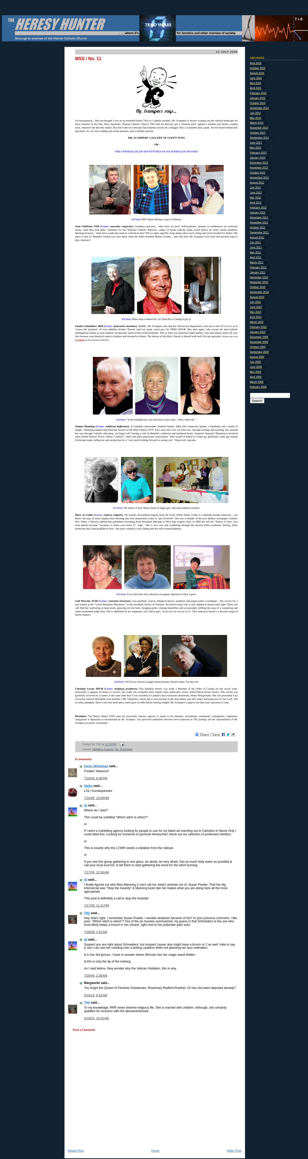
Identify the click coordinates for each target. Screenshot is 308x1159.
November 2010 (259, 282)
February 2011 (258, 267)
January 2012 (257, 212)
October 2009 (257, 347)
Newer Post (76, 1151)
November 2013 (259, 127)
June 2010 (256, 307)
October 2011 (257, 227)
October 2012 (257, 172)
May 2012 (255, 197)
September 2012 (259, 177)
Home (155, 1151)
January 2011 (257, 272)
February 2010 (258, 327)
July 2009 (255, 362)
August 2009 (257, 357)
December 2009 (259, 337)
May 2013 (255, 147)
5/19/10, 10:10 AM (96, 1018)
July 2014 (255, 113)
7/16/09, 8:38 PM (95, 778)
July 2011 (255, 242)
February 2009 (258, 387)
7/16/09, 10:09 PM (96, 798)
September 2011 (259, 232)
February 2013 (258, 152)
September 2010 (259, 292)
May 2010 (255, 312)
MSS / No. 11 (88, 58)
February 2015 (258, 93)
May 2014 (255, 118)
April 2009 (255, 377)
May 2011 (255, 252)
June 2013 (256, 142)
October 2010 (257, 287)
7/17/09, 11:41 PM (96, 905)
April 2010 (255, 317)
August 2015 (257, 73)
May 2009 (255, 372)
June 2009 (256, 367)
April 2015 (255, 88)
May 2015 (255, 83)
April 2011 (255, 257)
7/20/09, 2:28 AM (95, 975)
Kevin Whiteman (96, 766)
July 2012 (255, 187)
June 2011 (256, 247)
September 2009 (259, 352)
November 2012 (259, 167)
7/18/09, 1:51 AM (95, 932)
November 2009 (259, 342)
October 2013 (257, 132)
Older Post (234, 1151)
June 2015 (256, 78)
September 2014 (259, 108)
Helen (88, 786)
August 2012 (257, 182)
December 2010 (259, 277)
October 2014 (257, 103)
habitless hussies (103, 749)
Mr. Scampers (123, 749)
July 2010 (255, 302)
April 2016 (255, 63)
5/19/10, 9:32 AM (95, 995)
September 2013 (259, 137)
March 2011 (256, 262)
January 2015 (257, 98)
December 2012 (259, 162)
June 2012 (256, 192)
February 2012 (258, 207)
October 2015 (257, 68)
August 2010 (257, 297)
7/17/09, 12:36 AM (96, 872)
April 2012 (255, 202)
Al (85, 805)
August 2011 (257, 237)
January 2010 (257, 332)
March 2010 (256, 322)
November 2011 (259, 222)
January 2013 (257, 157)
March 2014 (256, 122)
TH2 (87, 913)
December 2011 (259, 217)
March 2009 (256, 382)
